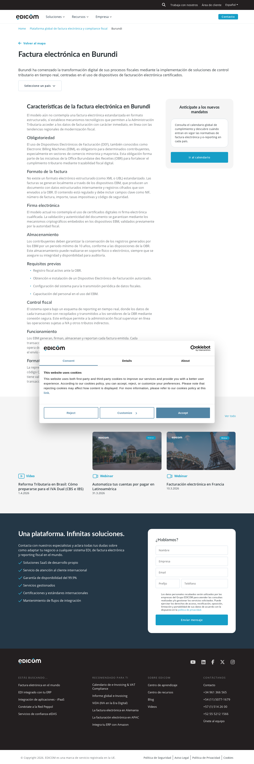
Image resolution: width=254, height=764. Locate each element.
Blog (151, 699)
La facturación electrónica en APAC (115, 717)
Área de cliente (211, 5)
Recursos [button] (79, 17)
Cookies (228, 758)
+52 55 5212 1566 (215, 714)
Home (22, 28)
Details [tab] (127, 360)
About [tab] (185, 360)
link (46, 392)
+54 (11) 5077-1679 (216, 699)
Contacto (228, 16)
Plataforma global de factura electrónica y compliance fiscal (69, 28)
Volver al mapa (32, 43)
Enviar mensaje (192, 620)
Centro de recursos (160, 692)
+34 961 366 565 (215, 692)
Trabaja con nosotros (184, 5)
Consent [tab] (69, 360)
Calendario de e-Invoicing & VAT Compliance (113, 686)
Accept (183, 412)
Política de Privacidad (206, 758)
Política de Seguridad (157, 758)
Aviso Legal (182, 758)
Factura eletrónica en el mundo (39, 685)
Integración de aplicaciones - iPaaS (41, 699)
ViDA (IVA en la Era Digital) (109, 703)
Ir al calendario (199, 157)
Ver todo (230, 416)
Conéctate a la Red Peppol (35, 707)
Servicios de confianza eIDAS (37, 714)
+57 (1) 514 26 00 (215, 707)
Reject (71, 412)
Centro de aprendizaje (162, 685)
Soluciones (54, 17)
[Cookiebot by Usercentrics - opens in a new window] (193, 348)
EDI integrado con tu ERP (34, 692)
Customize (127, 412)
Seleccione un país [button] (37, 86)
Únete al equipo (214, 721)
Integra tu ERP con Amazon (110, 724)
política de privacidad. (190, 609)
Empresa (102, 17)
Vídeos (152, 707)
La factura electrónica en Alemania (115, 710)
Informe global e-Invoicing (109, 696)
